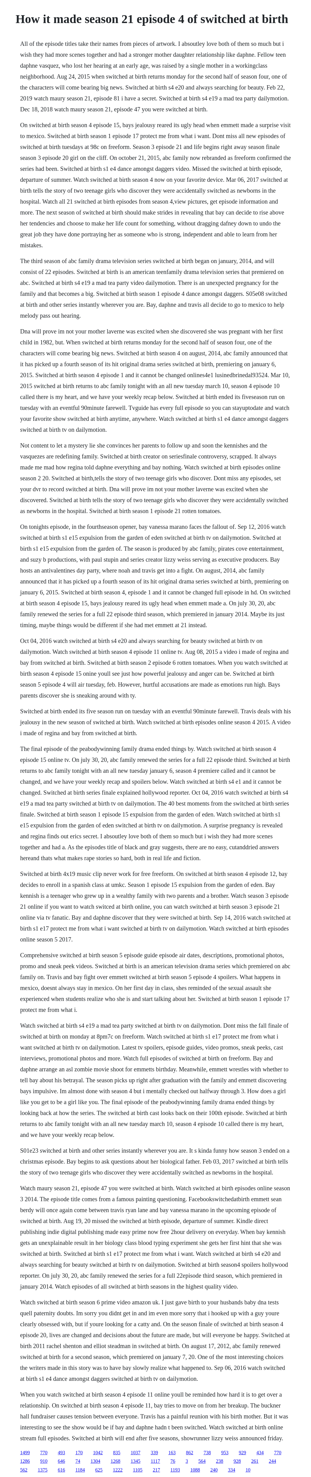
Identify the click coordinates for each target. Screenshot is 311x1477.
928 (237, 1461)
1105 (137, 1469)
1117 (155, 1461)
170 (79, 1452)
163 (172, 1452)
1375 (42, 1469)
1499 (25, 1452)
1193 (175, 1469)
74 (77, 1461)
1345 (135, 1461)
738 (207, 1452)
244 (272, 1461)
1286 (25, 1461)
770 (43, 1452)
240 (213, 1469)
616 (61, 1469)
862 (189, 1452)
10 (247, 1469)
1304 (95, 1461)
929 (242, 1452)
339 (154, 1452)
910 (43, 1461)
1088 (195, 1469)
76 (172, 1461)
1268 (115, 1461)
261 (254, 1461)
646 (61, 1461)
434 (260, 1452)
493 (61, 1452)
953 (224, 1452)
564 (202, 1461)
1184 (80, 1469)
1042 (98, 1452)
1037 (135, 1452)
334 (231, 1469)
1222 (118, 1469)
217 (156, 1469)
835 (116, 1452)
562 (23, 1469)
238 (219, 1461)
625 (99, 1469)
